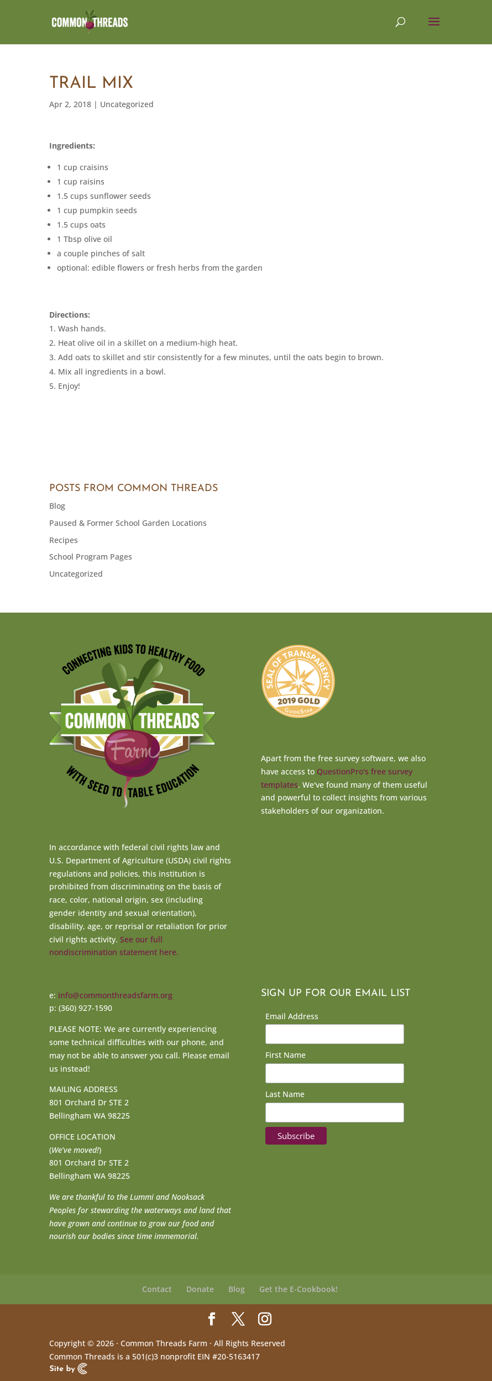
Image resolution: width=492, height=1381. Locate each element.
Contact (157, 1289)
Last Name (285, 1094)
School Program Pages (90, 556)
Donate (200, 1289)
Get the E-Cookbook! (298, 1289)
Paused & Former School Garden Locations (128, 523)
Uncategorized (127, 104)
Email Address (291, 1016)
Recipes (63, 540)
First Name (285, 1055)
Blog (57, 505)
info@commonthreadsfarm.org (115, 995)
